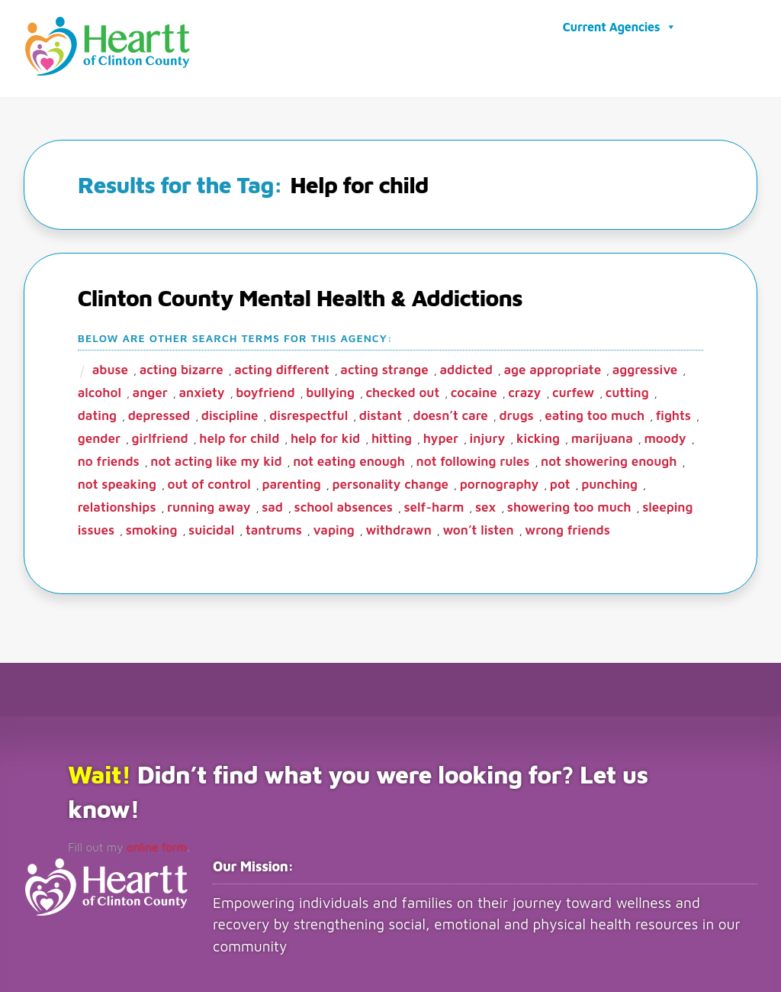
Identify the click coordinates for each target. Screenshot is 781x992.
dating (97, 413)
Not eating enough (349, 459)
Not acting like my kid (215, 459)
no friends (109, 459)
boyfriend (265, 390)
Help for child (239, 436)
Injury (488, 436)
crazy (524, 390)
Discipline (230, 413)
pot (560, 482)
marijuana (602, 436)
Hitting (391, 436)
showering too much (569, 504)
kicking (538, 436)
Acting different (281, 367)
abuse (110, 367)
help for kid (325, 436)
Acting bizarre (181, 367)
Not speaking (117, 482)
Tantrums (274, 527)
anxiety (201, 390)
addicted (465, 367)
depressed (159, 413)
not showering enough (609, 459)
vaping (333, 527)
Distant (380, 413)
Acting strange (384, 367)
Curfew (573, 390)
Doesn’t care (450, 413)
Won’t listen (477, 527)
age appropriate (552, 367)
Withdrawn (398, 527)
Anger (150, 390)
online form (150, 844)
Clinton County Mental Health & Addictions (300, 295)
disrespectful (308, 413)
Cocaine (474, 390)
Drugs (516, 413)
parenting (291, 482)
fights (673, 413)
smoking (152, 527)
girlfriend (160, 436)
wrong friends (567, 527)
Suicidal (211, 527)
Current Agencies (620, 26)
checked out (403, 390)
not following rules (473, 459)
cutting (627, 390)
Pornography (499, 482)
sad (272, 504)
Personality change (390, 482)
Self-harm (433, 504)
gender (99, 436)
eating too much (594, 413)
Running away (208, 504)
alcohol (99, 390)
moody (665, 436)
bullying (330, 390)
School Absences (343, 504)
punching (609, 482)
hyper (440, 436)
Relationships (117, 504)
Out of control (209, 482)
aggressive (645, 367)
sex (485, 504)
